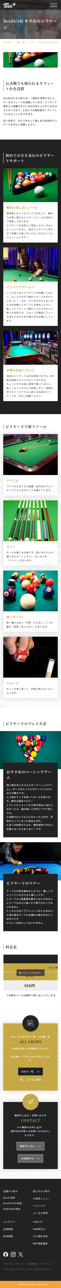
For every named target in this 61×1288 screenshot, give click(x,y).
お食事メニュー (41, 1198)
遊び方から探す (41, 1191)
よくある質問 (33, 1079)
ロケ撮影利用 (40, 1236)
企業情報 (8, 1229)
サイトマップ (46, 1263)
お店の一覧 (27, 1071)
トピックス (39, 1205)
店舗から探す (10, 1191)
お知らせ (38, 1221)
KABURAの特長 (11, 1209)
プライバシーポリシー (14, 1263)
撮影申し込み (27, 1146)
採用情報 (8, 1236)
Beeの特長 (9, 1197)
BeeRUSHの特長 (12, 1203)
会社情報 (32, 1263)
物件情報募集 (40, 1243)
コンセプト (9, 1221)
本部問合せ (27, 1158)
